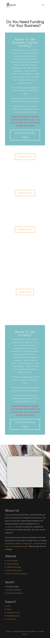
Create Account (13, 613)
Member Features (14, 567)
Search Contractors (15, 593)
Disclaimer (32, 631)
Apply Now (25, 291)
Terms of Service (19, 631)
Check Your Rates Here (25, 135)
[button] (29, 472)
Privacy (9, 631)
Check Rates (25, 156)
